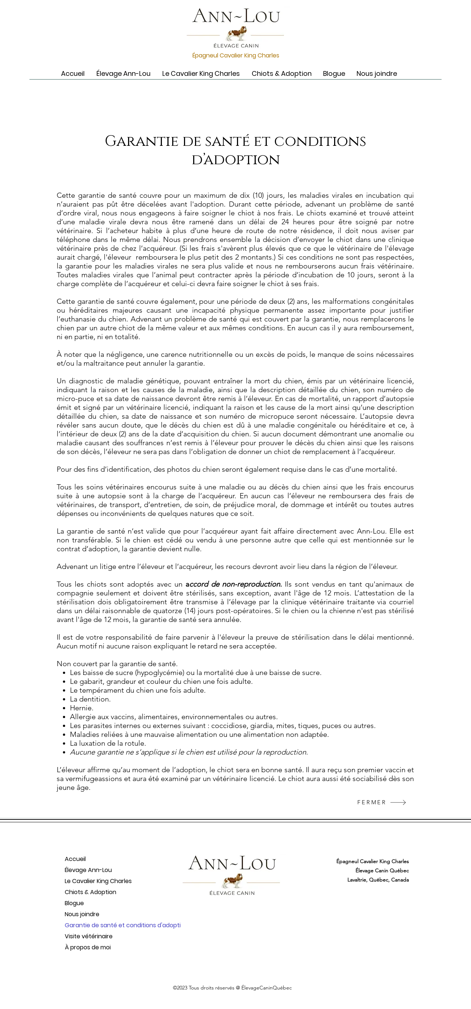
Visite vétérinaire (89, 936)
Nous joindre (82, 914)
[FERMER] (382, 802)
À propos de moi (88, 947)
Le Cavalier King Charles (98, 881)
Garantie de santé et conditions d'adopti (102, 925)
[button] (123, 73)
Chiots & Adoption (90, 892)
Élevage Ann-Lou (88, 870)
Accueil (75, 859)
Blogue (74, 903)
